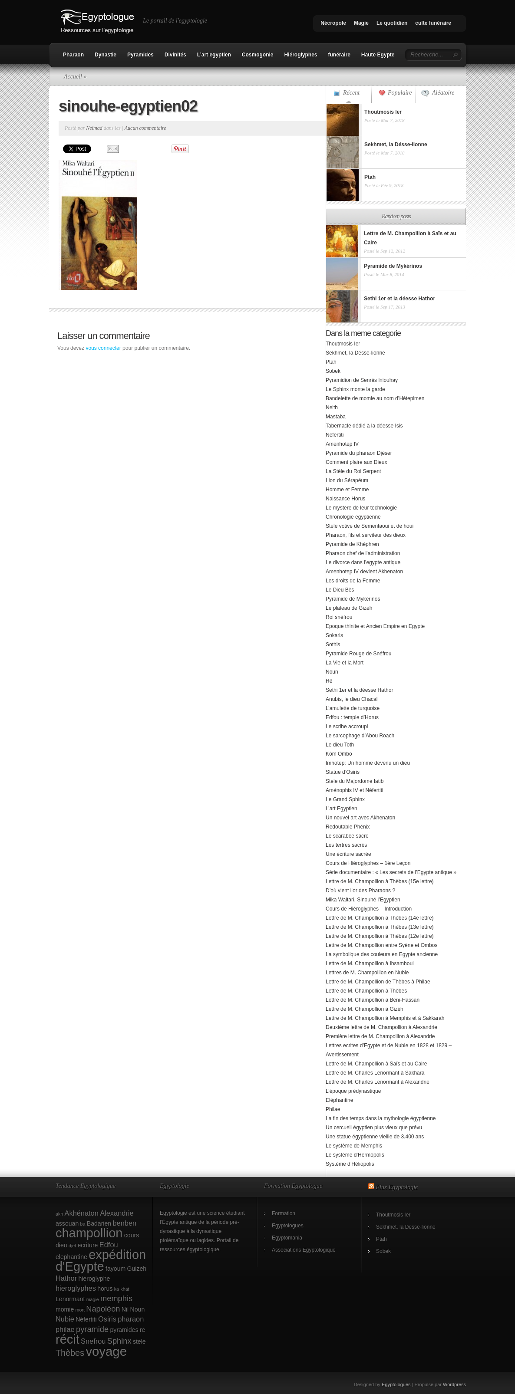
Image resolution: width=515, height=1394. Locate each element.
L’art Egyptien (341, 808)
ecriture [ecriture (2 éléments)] (88, 1245)
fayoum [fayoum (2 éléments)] (115, 1268)
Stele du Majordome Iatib (354, 781)
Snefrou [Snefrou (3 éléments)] (93, 1341)
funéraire (339, 55)
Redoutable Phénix (348, 827)
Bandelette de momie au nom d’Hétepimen (375, 398)
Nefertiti (334, 435)
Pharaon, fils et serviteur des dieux (366, 535)
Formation (283, 1213)
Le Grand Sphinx (345, 799)
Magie (361, 23)
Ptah (331, 362)
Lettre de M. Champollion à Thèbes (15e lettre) (380, 881)
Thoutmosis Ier (343, 344)
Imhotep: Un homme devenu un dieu (368, 763)
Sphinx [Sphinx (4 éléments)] (119, 1340)
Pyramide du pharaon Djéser (359, 453)
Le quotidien (391, 23)
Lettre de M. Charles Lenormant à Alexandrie (377, 1082)
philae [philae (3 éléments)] (65, 1329)
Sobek (333, 371)
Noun (332, 672)
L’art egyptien (214, 55)
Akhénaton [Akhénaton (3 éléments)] (82, 1213)
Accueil (73, 76)
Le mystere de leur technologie (361, 508)
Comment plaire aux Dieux (356, 462)
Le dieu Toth (340, 745)
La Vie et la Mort (344, 663)
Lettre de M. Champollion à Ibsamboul (370, 963)
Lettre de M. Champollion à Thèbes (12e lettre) (380, 936)
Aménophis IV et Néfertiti (354, 790)
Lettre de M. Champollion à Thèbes (366, 991)
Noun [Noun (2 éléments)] (137, 1309)
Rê (329, 681)
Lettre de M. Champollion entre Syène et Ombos (381, 945)
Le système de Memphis (354, 1146)
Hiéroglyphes (300, 55)
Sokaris (334, 635)
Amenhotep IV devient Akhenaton (364, 572)
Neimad (94, 128)
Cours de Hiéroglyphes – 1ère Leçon (368, 863)
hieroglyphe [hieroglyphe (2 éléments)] (94, 1278)
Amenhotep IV (342, 444)
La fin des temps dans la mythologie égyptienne (381, 1118)
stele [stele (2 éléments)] (139, 1341)
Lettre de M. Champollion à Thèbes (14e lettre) (380, 918)
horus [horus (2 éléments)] (104, 1288)
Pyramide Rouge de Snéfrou (358, 654)
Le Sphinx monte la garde (355, 389)
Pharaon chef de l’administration (363, 553)
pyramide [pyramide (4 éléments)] (92, 1329)
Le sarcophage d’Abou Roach (360, 736)
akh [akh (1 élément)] (59, 1213)
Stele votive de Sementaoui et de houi (369, 526)
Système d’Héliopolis (350, 1164)
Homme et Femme (347, 490)
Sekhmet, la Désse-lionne (355, 353)
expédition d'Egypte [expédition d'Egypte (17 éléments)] (101, 1260)
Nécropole (333, 23)
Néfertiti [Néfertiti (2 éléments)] (86, 1319)
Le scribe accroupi (347, 726)
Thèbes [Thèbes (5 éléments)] (70, 1353)
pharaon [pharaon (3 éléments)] (131, 1319)
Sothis (333, 644)
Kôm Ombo (339, 754)
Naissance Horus (345, 499)
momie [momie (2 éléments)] (65, 1309)
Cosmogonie (258, 55)
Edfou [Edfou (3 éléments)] (108, 1245)
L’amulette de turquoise (353, 708)
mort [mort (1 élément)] (80, 1309)
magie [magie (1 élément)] (92, 1299)
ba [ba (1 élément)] (83, 1223)
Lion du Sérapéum (347, 480)
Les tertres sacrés (346, 845)
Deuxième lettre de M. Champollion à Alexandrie (381, 1027)
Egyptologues (288, 1226)
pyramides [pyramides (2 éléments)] (124, 1329)
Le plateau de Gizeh (349, 608)
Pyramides (140, 55)
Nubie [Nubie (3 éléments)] (65, 1319)
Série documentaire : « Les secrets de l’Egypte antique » (391, 872)
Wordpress (454, 1384)
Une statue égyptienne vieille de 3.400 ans (375, 1137)
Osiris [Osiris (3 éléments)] (107, 1319)
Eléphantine (339, 1100)
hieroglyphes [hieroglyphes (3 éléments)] (76, 1288)
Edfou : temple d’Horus (352, 717)
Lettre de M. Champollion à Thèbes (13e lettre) (380, 927)
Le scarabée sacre (347, 836)
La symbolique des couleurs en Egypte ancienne (382, 954)
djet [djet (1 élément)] (72, 1245)
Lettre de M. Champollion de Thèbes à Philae (378, 982)
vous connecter (103, 348)
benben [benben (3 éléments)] (124, 1223)
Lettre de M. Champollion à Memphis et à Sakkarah (385, 1018)
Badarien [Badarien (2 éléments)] (99, 1223)
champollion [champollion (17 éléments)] (89, 1233)
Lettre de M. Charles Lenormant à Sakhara (375, 1073)
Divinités (175, 55)
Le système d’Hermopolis (355, 1155)
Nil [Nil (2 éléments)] (125, 1309)
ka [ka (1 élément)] (116, 1289)
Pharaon (73, 55)
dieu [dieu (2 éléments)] (61, 1245)
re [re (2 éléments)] (142, 1329)
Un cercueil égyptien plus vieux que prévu (374, 1127)
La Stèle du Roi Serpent (353, 471)
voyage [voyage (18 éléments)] (106, 1351)
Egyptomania (287, 1238)
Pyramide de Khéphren (352, 544)
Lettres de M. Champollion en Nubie (367, 973)
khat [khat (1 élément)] (124, 1289)
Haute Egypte (378, 55)
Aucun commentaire (145, 128)
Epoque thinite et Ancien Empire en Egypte (375, 626)
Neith (332, 407)
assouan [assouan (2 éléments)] (67, 1223)
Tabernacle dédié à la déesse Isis (364, 426)
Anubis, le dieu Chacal (351, 699)
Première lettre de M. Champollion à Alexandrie (380, 1036)
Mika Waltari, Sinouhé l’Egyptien (363, 900)
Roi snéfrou (339, 617)
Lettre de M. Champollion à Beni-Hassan (372, 1000)
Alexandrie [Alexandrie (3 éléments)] (116, 1213)
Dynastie (105, 55)
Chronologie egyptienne (353, 517)
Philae (333, 1109)
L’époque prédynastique (353, 1091)
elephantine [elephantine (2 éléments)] (71, 1256)
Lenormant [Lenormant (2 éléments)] (70, 1298)
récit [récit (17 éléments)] (67, 1339)
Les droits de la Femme (353, 581)
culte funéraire (433, 23)
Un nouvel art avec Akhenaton (360, 818)
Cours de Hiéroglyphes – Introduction (369, 909)
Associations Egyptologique (304, 1250)
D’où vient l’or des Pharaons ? (360, 891)
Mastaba (336, 417)
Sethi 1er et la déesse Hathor (359, 690)
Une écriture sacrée (348, 854)
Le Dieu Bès (340, 590)
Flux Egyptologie (397, 1187)
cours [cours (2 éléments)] (131, 1235)
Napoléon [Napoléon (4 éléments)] (103, 1308)
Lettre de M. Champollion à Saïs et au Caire (376, 1064)
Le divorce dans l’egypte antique (363, 562)
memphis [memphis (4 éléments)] (116, 1298)
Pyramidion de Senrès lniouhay (362, 380)
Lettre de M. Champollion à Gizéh (364, 1009)
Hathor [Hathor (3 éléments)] (66, 1278)
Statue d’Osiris (343, 772)
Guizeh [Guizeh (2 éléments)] (137, 1268)
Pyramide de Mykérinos (353, 599)
